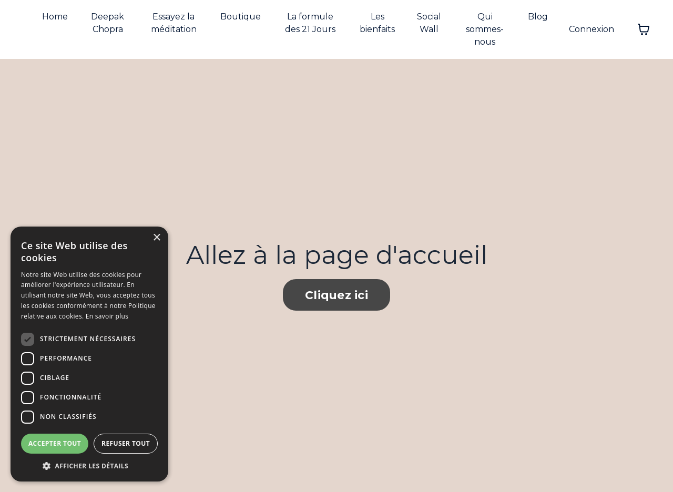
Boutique (240, 17)
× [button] (156, 238)
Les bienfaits (377, 23)
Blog (538, 17)
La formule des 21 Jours (310, 23)
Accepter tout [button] (54, 443)
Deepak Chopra (107, 23)
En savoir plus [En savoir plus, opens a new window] (107, 316)
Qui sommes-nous (485, 29)
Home (55, 17)
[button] (89, 465)
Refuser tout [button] (125, 443)
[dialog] (89, 354)
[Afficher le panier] (643, 29)
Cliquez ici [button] (336, 295)
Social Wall (429, 23)
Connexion (591, 29)
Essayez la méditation (174, 23)
